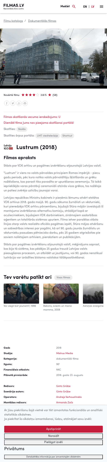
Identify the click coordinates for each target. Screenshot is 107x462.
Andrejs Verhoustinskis (69, 397)
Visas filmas (63, 277)
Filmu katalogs (13, 21)
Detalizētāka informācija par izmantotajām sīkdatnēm (53, 457)
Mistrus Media (64, 353)
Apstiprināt (53, 429)
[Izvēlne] (102, 6)
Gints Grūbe (63, 386)
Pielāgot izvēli (53, 442)
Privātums (14, 449)
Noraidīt (53, 436)
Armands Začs (64, 402)
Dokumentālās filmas (42, 21)
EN (85, 6)
